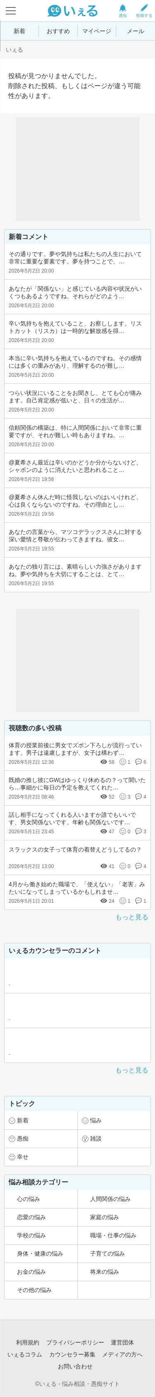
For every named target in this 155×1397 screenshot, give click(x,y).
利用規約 (27, 1342)
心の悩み (28, 1199)
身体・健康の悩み (40, 1253)
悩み (96, 1120)
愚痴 (23, 1138)
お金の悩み (31, 1271)
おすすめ (58, 31)
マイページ (96, 31)
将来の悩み (104, 1271)
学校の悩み (31, 1235)
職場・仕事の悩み (113, 1235)
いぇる (14, 49)
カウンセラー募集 (72, 1354)
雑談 (96, 1138)
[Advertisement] (78, 169)
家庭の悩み (104, 1217)
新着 (19, 31)
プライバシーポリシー (75, 1342)
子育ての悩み (107, 1253)
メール (135, 31)
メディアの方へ (122, 1354)
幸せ (23, 1156)
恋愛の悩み (31, 1217)
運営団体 (122, 1342)
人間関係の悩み (110, 1199)
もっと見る (131, 917)
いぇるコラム (24, 1354)
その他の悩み (34, 1290)
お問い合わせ (75, 1366)
